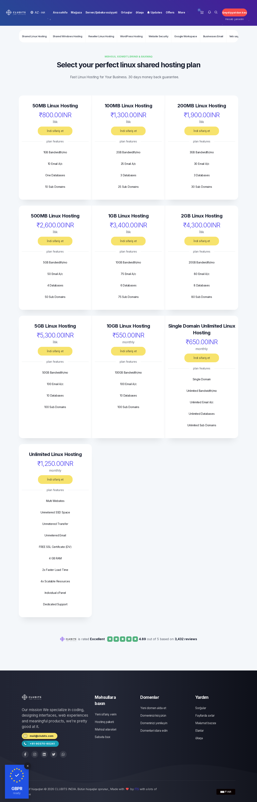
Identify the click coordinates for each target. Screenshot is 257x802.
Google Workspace (185, 36)
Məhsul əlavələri (105, 729)
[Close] (27, 765)
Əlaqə (140, 12)
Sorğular (200, 708)
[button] (37, 12)
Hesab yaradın (234, 19)
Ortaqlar (126, 12)
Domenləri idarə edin (153, 730)
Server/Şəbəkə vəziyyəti (101, 12)
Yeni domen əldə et (153, 708)
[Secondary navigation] (128, 36)
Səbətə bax (102, 737)
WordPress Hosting (131, 36)
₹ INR (225, 791)
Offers (170, 12)
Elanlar (199, 730)
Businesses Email (213, 36)
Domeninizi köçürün (153, 715)
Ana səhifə (60, 12)
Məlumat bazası (205, 723)
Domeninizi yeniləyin (153, 723)
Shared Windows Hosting (67, 36)
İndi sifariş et (55, 131)
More (181, 12)
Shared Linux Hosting (34, 36)
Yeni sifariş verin (105, 714)
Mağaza (76, 12)
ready (17, 793)
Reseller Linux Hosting (101, 36)
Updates (154, 12)
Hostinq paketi (104, 722)
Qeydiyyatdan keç (234, 12)
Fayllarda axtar (205, 715)
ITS (137, 789)
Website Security (158, 36)
